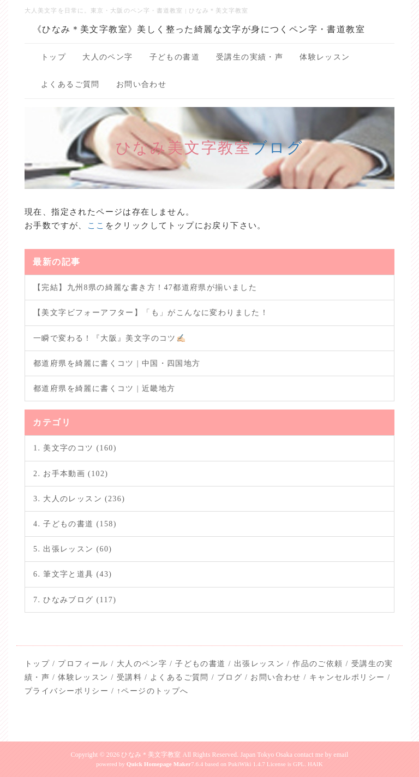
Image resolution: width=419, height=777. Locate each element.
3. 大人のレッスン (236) (79, 499)
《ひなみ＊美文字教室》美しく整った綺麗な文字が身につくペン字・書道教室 (199, 29)
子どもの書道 (174, 57)
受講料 (129, 677)
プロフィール (83, 664)
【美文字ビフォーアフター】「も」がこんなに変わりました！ (150, 313)
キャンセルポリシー (347, 677)
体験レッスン (325, 57)
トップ (53, 57)
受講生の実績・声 (249, 57)
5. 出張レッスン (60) (72, 549)
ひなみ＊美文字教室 (151, 754)
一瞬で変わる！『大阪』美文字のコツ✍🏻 (109, 338)
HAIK (315, 764)
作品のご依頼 (317, 664)
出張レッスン (259, 664)
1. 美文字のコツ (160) (75, 448)
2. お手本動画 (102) (70, 474)
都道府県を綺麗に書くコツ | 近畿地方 (104, 388)
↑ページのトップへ (153, 691)
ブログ (277, 147)
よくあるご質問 (70, 84)
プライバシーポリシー (67, 691)
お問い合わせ (141, 84)
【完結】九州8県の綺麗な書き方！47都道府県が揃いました (145, 287)
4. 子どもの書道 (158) (75, 524)
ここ (96, 225)
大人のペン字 (107, 57)
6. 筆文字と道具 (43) (72, 574)
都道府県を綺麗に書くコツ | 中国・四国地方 (117, 363)
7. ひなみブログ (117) (74, 600)
